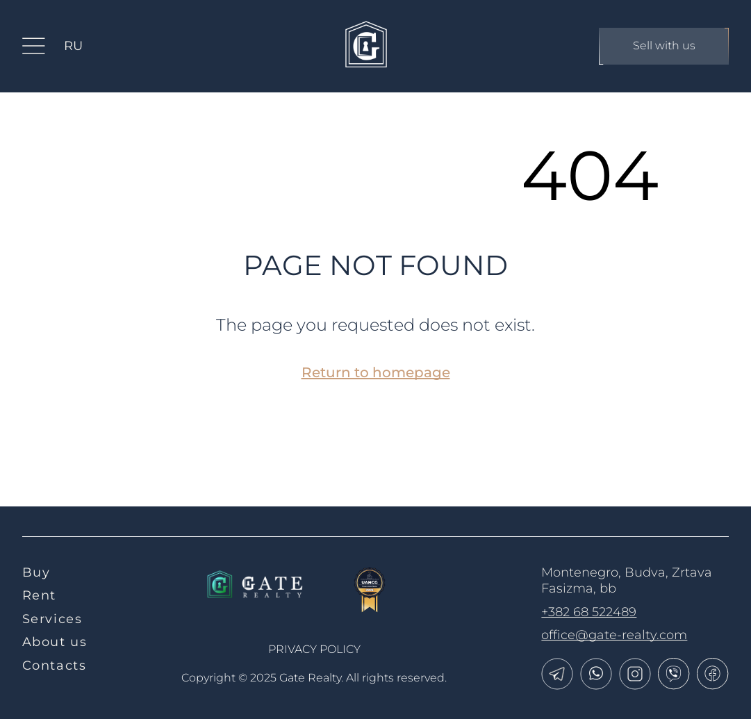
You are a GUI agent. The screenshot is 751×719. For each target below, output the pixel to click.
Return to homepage (376, 372)
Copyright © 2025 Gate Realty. (314, 677)
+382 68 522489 (588, 612)
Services (52, 619)
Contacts (54, 665)
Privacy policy (314, 649)
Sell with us (664, 46)
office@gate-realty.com (614, 635)
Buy (36, 572)
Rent (39, 595)
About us (55, 642)
